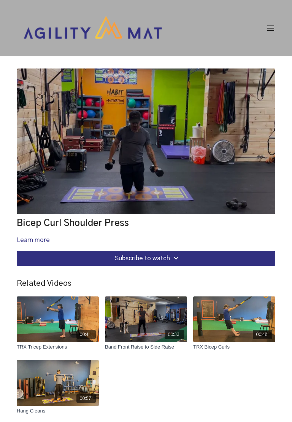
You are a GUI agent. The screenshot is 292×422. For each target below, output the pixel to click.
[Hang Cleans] (58, 411)
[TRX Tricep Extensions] (58, 347)
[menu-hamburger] (270, 28)
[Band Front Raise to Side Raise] (146, 347)
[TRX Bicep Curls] (234, 347)
